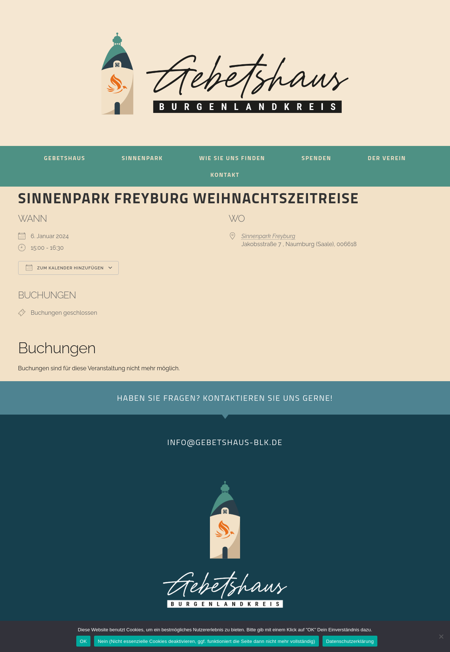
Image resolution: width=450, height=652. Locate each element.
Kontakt (224, 174)
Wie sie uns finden (232, 158)
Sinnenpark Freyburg (269, 236)
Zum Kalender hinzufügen (65, 267)
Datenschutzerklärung (350, 641)
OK (83, 641)
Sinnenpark (142, 158)
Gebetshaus (64, 158)
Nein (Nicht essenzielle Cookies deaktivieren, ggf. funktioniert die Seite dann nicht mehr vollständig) (206, 641)
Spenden (316, 158)
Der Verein (387, 158)
